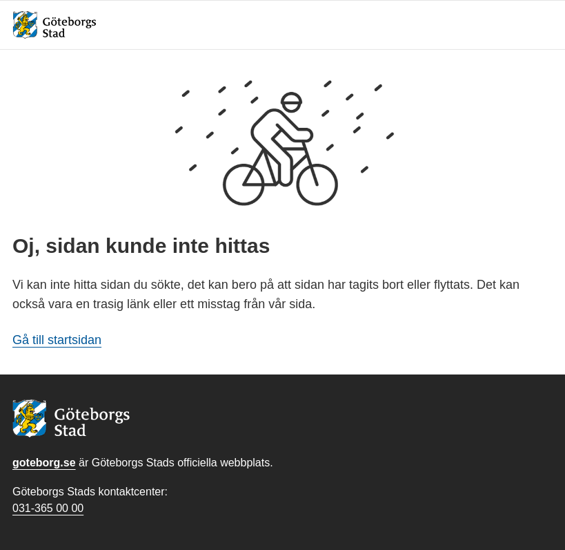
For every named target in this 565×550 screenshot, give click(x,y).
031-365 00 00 (47, 508)
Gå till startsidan (56, 340)
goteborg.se (44, 462)
